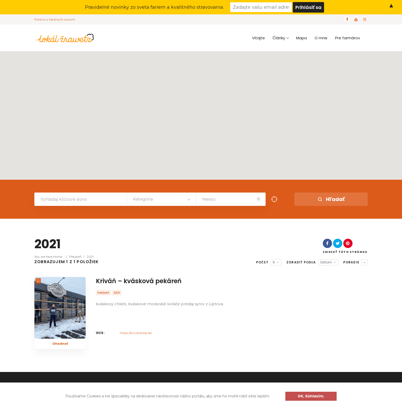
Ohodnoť (60, 343)
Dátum (326, 262)
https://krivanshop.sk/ (136, 333)
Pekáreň (75, 257)
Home (57, 257)
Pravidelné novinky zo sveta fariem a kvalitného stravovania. (154, 7)
